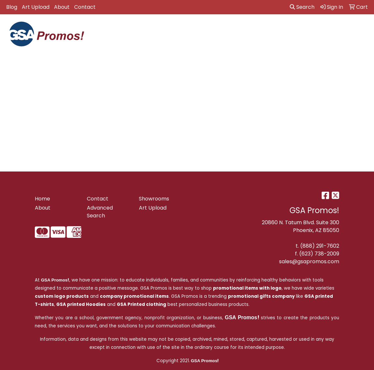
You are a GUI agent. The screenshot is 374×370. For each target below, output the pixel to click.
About (62, 7)
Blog (11, 7)
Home (42, 198)
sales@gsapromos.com (309, 261)
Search (302, 7)
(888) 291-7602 (319, 246)
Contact (85, 7)
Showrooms (154, 198)
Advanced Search (100, 211)
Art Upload (35, 7)
